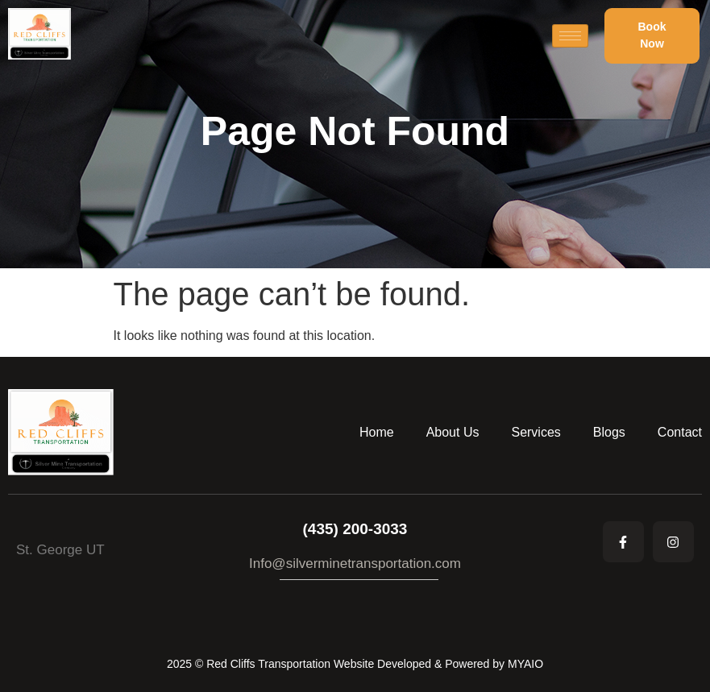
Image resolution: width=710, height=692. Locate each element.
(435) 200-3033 (355, 528)
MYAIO (525, 663)
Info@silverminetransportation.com (355, 563)
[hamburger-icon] (570, 36)
